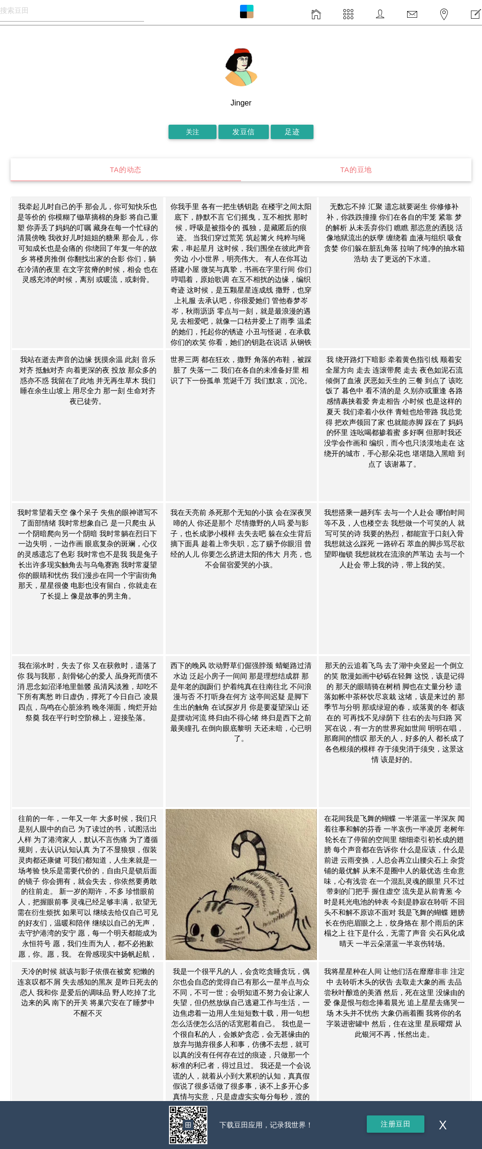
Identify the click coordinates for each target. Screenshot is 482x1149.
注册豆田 (395, 1124)
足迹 (292, 132)
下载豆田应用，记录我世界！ (266, 1125)
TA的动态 (126, 170)
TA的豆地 (356, 170)
